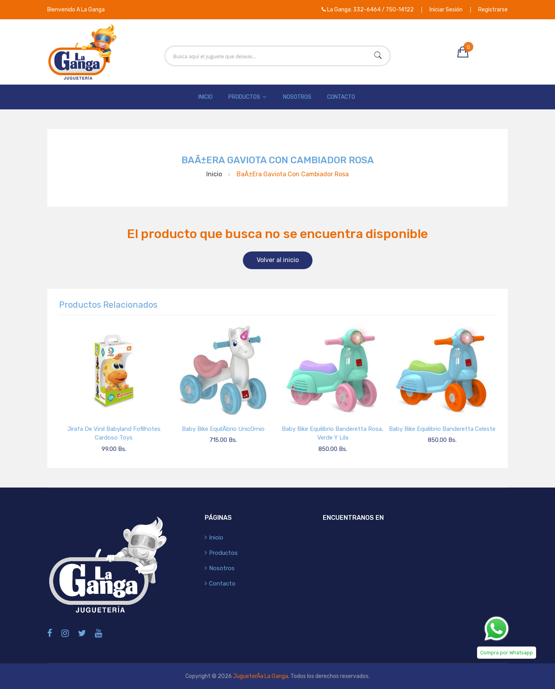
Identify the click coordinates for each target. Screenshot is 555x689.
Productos (247, 97)
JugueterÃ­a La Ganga (260, 676)
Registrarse (493, 9)
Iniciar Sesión (445, 9)
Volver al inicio (278, 260)
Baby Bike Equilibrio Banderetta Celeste (442, 428)
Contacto (341, 97)
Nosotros (297, 97)
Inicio (205, 97)
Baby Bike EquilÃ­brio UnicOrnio (223, 428)
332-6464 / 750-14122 (383, 9)
